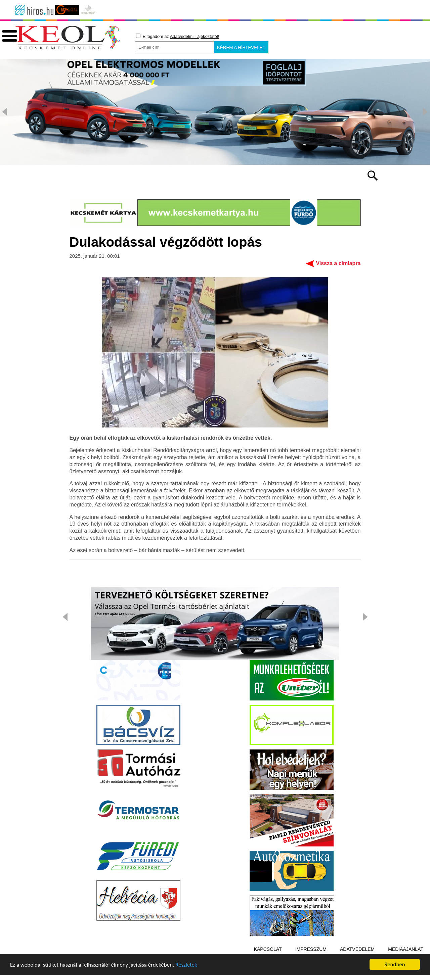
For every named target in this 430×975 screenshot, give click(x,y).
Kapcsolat (268, 949)
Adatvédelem (357, 949)
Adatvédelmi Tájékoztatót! (194, 36)
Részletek (186, 965)
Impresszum (311, 949)
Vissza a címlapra (338, 263)
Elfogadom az (177, 36)
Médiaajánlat (405, 949)
